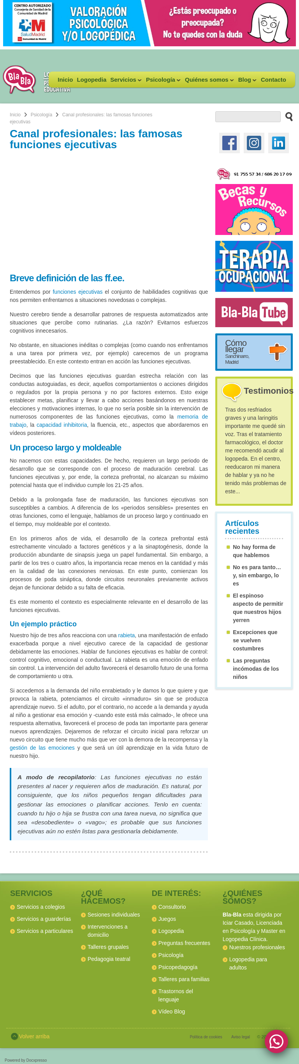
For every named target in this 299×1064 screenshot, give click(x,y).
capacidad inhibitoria (62, 425)
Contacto (273, 79)
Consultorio (172, 907)
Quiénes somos (208, 82)
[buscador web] (247, 116)
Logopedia (91, 79)
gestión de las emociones (42, 748)
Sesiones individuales (114, 914)
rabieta (126, 635)
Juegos (167, 919)
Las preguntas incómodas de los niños (256, 668)
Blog (246, 82)
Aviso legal (240, 1037)
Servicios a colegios (41, 907)
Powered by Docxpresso (26, 1060)
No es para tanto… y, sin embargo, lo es (257, 575)
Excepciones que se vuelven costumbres (255, 640)
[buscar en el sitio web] (287, 116)
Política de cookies (206, 1037)
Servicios (125, 82)
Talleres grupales (108, 947)
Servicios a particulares (45, 931)
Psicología (162, 82)
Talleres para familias (184, 979)
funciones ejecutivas (77, 292)
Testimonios (269, 391)
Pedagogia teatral (109, 959)
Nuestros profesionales (257, 947)
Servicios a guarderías (44, 919)
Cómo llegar (237, 351)
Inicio (65, 79)
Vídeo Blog (171, 1011)
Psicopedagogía (177, 967)
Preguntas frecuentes (184, 943)
